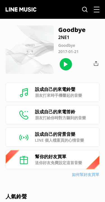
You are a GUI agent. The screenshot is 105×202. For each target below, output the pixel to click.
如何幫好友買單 (85, 174)
